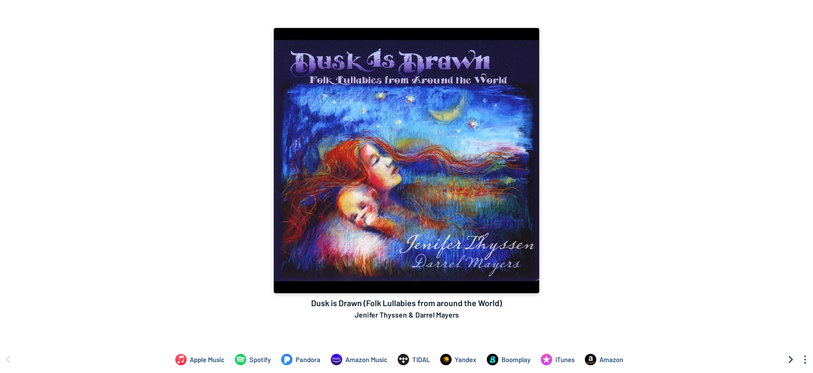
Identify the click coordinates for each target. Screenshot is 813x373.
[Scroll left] (8, 359)
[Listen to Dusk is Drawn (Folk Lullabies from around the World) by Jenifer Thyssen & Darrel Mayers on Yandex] (458, 359)
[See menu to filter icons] (805, 359)
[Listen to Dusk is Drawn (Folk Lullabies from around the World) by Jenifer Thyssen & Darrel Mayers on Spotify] (253, 359)
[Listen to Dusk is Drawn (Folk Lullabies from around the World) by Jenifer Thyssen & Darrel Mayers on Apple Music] (200, 359)
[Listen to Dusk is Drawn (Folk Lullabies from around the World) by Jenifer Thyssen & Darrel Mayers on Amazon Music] (359, 359)
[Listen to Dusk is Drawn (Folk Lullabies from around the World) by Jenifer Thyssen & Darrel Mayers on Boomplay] (509, 359)
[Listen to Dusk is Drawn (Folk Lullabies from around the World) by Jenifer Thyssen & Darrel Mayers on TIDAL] (414, 359)
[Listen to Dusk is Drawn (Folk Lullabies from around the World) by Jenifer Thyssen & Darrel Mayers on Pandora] (301, 359)
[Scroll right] (790, 359)
